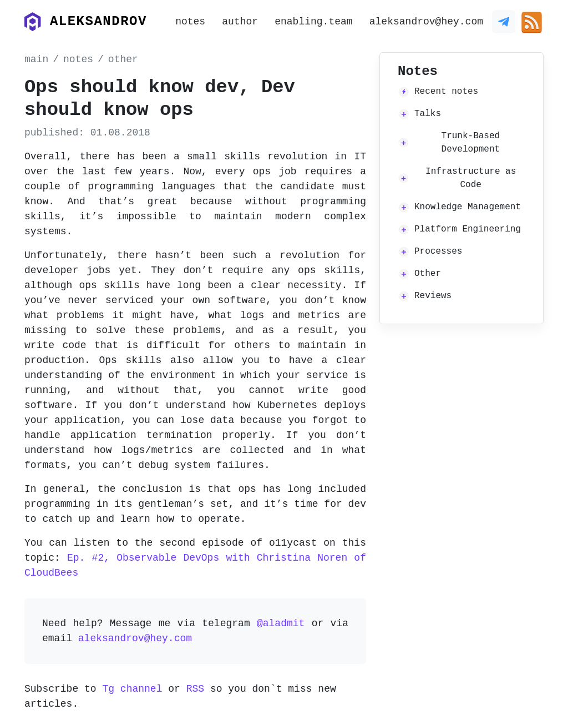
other (123, 59)
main (36, 59)
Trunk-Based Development (471, 142)
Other (427, 274)
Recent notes (446, 92)
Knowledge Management (467, 207)
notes (190, 21)
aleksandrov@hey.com (426, 21)
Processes (438, 251)
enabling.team (313, 21)
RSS (195, 688)
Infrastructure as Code (470, 178)
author (240, 21)
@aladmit (281, 623)
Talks (427, 114)
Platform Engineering (467, 229)
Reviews (433, 296)
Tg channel (132, 688)
